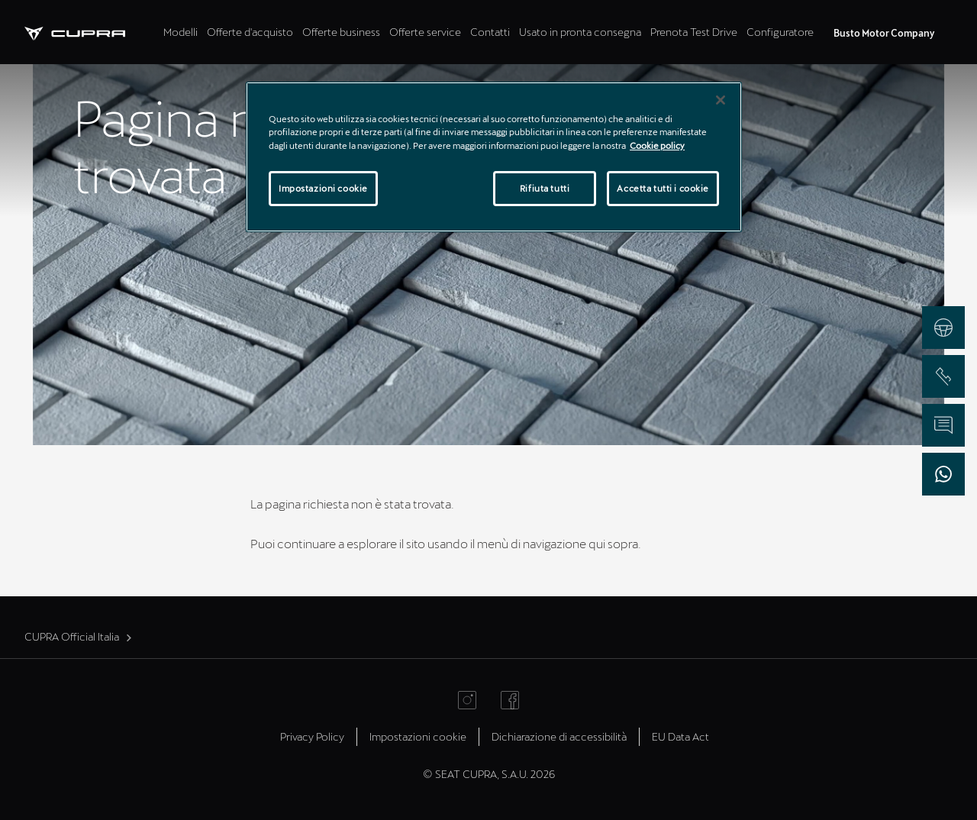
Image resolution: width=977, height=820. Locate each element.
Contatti (490, 31)
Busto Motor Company (884, 32)
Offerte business (341, 31)
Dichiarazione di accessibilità (559, 736)
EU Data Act (680, 736)
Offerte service (425, 31)
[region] (494, 156)
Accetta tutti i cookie (663, 188)
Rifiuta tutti (544, 188)
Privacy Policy (312, 736)
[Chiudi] (720, 100)
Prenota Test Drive (693, 31)
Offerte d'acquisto (250, 31)
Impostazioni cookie (417, 736)
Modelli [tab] (180, 31)
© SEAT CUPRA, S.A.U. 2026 (489, 773)
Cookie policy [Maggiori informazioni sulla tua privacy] (657, 145)
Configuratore (780, 31)
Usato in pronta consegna (580, 31)
